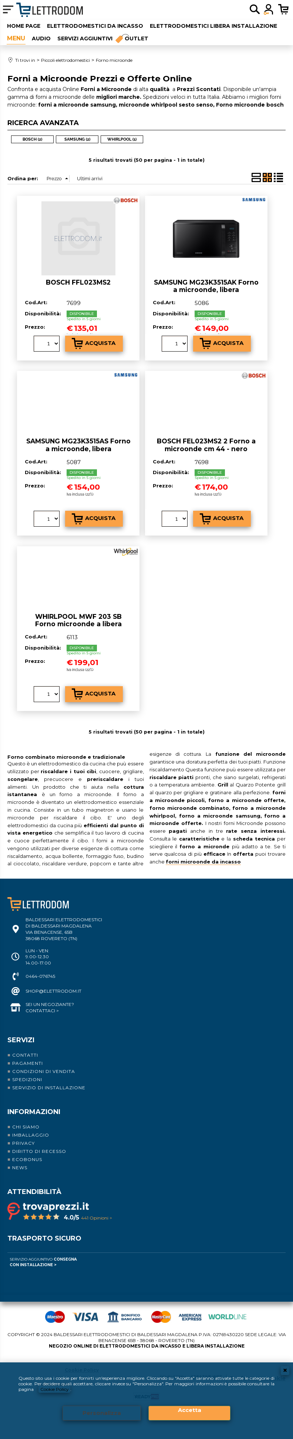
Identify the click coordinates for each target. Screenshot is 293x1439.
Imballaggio (30, 1133)
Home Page (23, 26)
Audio (40, 37)
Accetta (189, 1409)
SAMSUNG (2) (77, 137)
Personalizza (101, 1412)
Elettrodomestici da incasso (95, 26)
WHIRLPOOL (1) (122, 137)
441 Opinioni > (96, 1216)
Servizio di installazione (48, 1086)
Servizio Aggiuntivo (43, 1260)
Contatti (25, 1053)
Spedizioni (27, 1078)
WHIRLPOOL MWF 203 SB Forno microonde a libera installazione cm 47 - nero (78, 622)
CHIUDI (285, 1370)
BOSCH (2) (32, 137)
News (19, 1166)
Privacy (23, 1141)
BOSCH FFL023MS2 (78, 280)
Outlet (137, 37)
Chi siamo (26, 1125)
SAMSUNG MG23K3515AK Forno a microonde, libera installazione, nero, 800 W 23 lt (206, 287)
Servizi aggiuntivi (84, 37)
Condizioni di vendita (43, 1070)
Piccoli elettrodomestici (16, 37)
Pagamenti (27, 1061)
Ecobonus (27, 1158)
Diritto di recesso (39, 1150)
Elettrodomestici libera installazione (213, 26)
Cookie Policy (54, 1389)
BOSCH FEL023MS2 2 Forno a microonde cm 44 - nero (206, 443)
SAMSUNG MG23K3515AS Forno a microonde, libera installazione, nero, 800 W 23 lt (78, 447)
